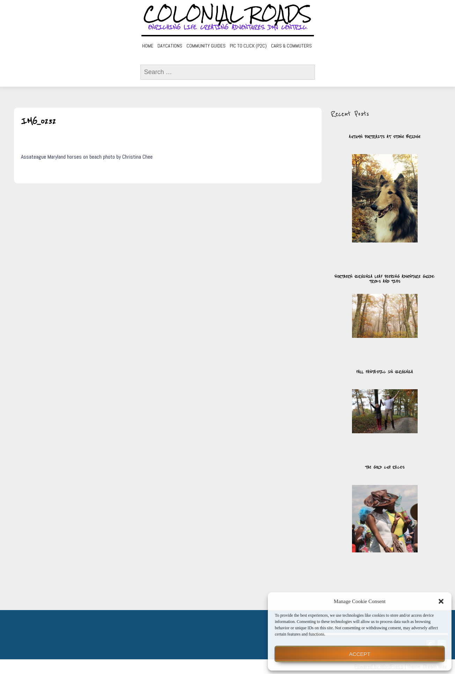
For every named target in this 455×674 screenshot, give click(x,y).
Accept (359, 654)
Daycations (169, 46)
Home (147, 46)
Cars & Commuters (291, 46)
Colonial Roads (227, 14)
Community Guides (206, 46)
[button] (441, 601)
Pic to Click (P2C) (248, 46)
